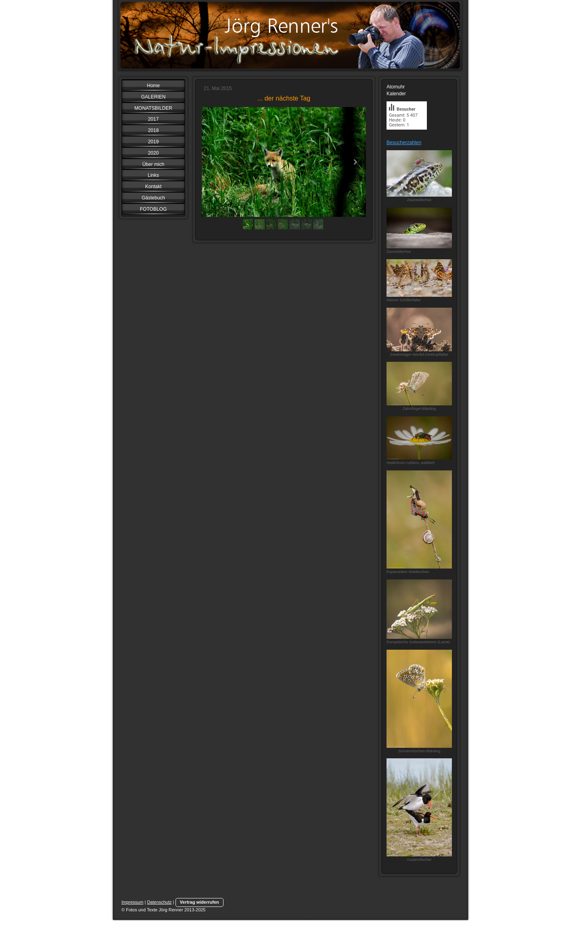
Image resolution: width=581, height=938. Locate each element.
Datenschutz (159, 902)
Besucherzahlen (404, 142)
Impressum (132, 902)
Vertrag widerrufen (199, 902)
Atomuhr (396, 87)
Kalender (396, 94)
